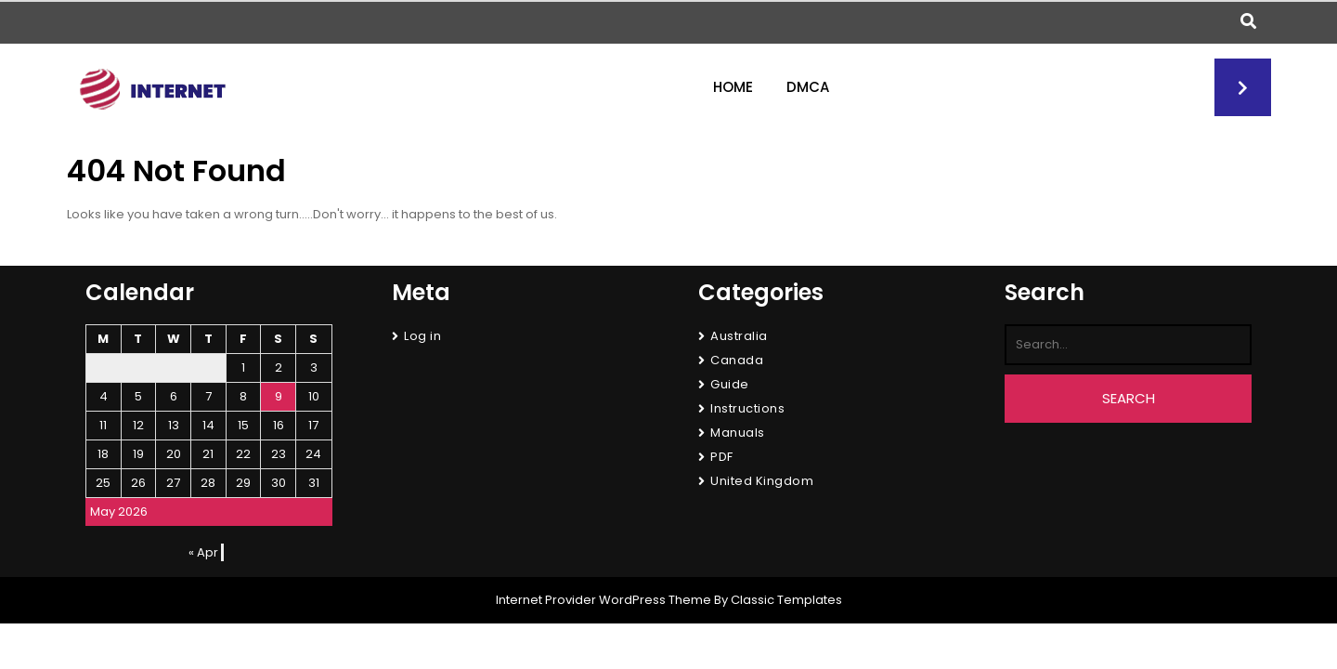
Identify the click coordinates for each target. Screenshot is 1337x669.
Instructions (747, 408)
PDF (721, 457)
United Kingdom (761, 481)
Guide (729, 384)
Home (733, 87)
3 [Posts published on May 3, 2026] (314, 367)
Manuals (737, 432)
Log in (422, 336)
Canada (736, 360)
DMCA (807, 87)
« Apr (203, 552)
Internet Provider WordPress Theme (603, 600)
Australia (739, 336)
